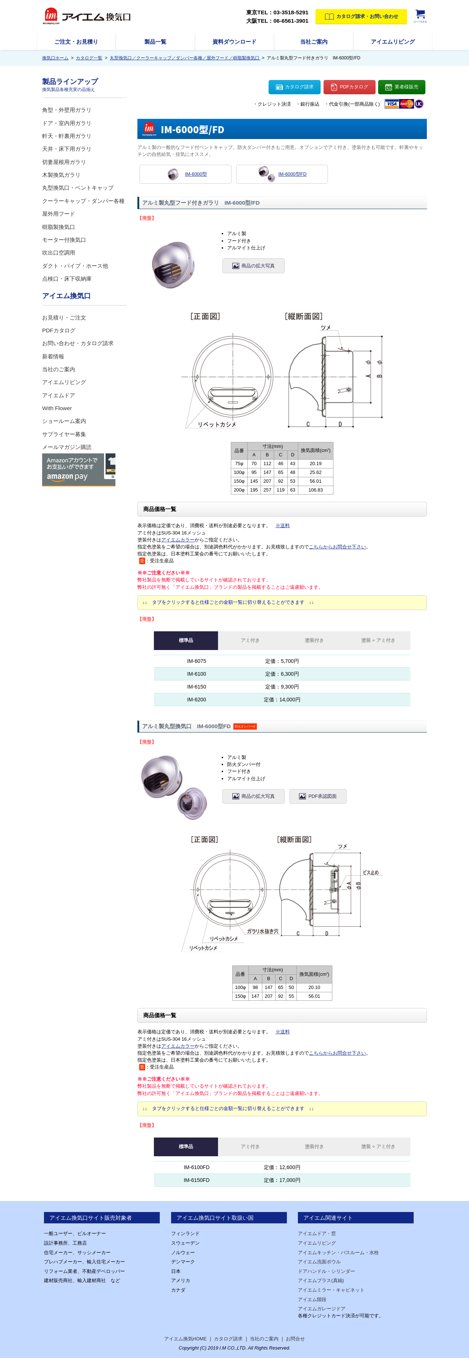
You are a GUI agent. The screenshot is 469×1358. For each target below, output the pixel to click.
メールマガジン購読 (67, 447)
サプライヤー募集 (64, 434)
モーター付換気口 (64, 240)
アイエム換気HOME (185, 1338)
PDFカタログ (349, 87)
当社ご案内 (314, 42)
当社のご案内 (58, 369)
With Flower (57, 408)
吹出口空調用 (58, 252)
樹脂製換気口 (58, 227)
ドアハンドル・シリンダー (326, 1271)
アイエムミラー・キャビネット (331, 1290)
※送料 (283, 525)
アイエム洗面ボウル (319, 1261)
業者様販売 (401, 87)
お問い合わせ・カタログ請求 (78, 343)
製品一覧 (155, 42)
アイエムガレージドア (322, 1308)
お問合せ (295, 1338)
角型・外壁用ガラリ (67, 110)
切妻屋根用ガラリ (64, 162)
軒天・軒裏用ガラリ (67, 136)
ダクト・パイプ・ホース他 (75, 266)
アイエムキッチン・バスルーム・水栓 (338, 1252)
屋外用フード (58, 214)
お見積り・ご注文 (64, 317)
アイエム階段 (312, 1299)
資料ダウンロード (234, 42)
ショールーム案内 (64, 421)
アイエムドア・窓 (317, 1233)
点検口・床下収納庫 (67, 278)
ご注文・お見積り (76, 42)
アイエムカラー (178, 540)
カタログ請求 (295, 87)
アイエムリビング (393, 42)
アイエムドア (58, 395)
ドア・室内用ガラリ (67, 123)
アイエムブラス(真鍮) (321, 1280)
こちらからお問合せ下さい (337, 547)
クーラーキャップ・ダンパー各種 (83, 201)
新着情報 (53, 356)
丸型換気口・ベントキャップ (78, 188)
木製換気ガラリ (61, 175)
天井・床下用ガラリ (67, 149)
